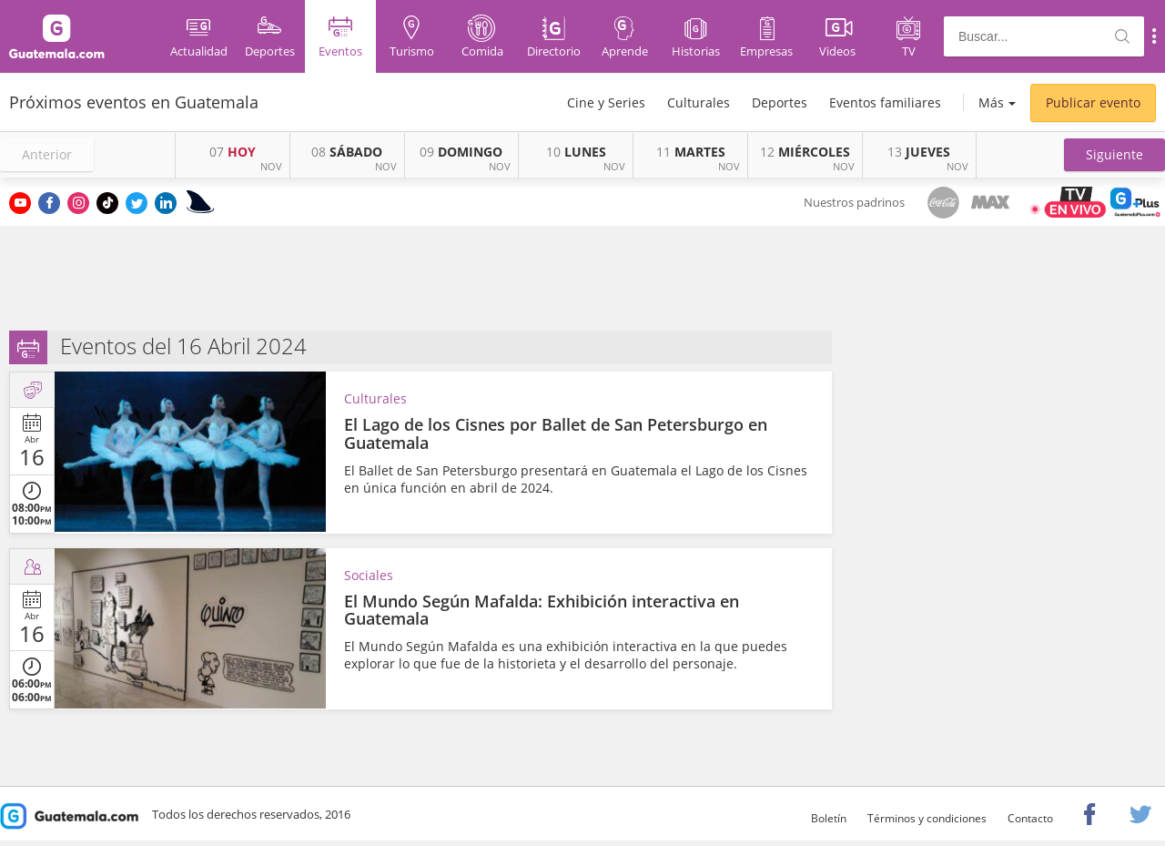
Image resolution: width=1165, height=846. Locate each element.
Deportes (779, 102)
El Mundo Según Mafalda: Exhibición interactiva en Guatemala (541, 610)
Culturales (698, 102)
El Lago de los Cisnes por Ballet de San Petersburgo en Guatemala (555, 433)
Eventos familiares (885, 102)
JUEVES (918, 151)
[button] (1114, 154)
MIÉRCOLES (805, 151)
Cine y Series (606, 102)
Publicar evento (1093, 102)
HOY (232, 151)
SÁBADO (346, 151)
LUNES (576, 151)
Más (991, 102)
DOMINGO (461, 151)
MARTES (690, 151)
